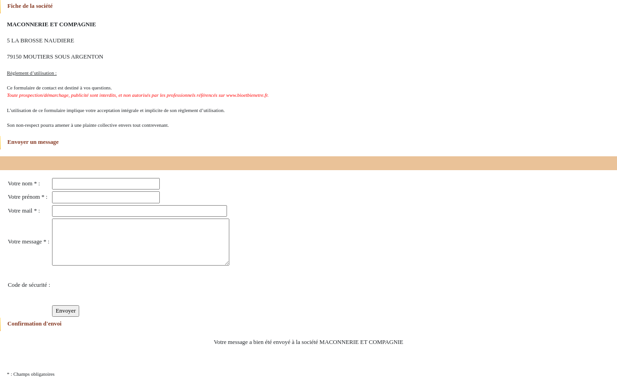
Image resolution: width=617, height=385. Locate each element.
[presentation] (122, 285)
